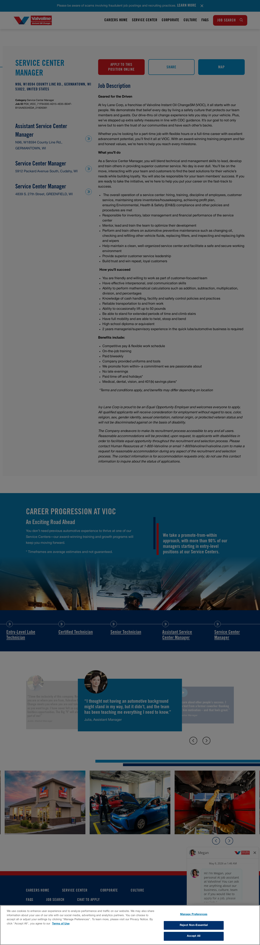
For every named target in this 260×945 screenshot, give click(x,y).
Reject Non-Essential (194, 925)
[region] (130, 925)
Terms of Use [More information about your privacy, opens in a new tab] (60, 924)
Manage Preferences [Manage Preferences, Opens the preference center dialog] (193, 914)
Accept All (193, 936)
